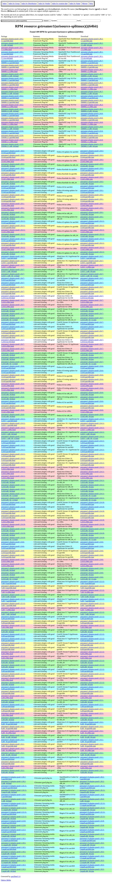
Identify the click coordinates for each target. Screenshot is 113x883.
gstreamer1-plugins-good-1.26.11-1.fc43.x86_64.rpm (92, 235)
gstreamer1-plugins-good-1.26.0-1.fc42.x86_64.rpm (92, 415)
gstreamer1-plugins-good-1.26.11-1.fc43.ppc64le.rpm (92, 226)
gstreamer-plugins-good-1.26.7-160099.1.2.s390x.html (12, 71)
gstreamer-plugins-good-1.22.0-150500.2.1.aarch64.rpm (92, 132)
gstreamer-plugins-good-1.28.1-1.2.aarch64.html (12, 53)
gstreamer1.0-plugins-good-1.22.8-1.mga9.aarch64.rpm (92, 822)
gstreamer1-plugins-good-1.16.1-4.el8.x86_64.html (13, 771)
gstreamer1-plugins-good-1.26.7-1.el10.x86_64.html (13, 354)
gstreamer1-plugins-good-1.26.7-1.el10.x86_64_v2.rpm (92, 363)
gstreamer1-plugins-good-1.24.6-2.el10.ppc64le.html (13, 552)
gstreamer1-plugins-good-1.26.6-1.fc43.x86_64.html (13, 393)
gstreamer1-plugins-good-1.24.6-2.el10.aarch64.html (13, 543)
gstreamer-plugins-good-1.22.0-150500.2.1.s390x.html (12, 141)
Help (91, 4)
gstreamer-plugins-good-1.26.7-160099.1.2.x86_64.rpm (92, 75)
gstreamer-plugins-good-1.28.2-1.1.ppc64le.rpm (92, 40)
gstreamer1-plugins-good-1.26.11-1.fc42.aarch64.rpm (92, 240)
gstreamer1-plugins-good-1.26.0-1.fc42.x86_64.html (13, 415)
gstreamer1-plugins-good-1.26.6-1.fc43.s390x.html (13, 385)
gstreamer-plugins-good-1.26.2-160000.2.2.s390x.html (12, 106)
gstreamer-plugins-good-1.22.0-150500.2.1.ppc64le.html (12, 136)
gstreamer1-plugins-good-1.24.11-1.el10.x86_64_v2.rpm (92, 495)
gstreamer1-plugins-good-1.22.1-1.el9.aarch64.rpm (92, 705)
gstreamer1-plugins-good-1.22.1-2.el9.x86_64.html (13, 701)
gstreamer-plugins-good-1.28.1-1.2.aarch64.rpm (92, 53)
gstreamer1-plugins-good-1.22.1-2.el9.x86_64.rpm (92, 701)
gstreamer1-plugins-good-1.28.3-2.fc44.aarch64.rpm (92, 152)
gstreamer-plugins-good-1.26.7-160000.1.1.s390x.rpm (92, 88)
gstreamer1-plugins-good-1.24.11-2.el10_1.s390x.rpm (92, 429)
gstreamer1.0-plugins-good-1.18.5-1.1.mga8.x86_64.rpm (92, 844)
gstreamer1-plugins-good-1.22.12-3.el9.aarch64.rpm (92, 670)
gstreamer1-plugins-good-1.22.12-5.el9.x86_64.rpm (92, 631)
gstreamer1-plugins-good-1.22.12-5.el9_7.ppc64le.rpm (92, 604)
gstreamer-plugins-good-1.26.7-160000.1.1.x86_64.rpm (92, 92)
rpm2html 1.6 (15, 876)
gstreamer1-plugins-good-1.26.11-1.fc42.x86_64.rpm (92, 253)
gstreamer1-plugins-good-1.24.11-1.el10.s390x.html (13, 468)
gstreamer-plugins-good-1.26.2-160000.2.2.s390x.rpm (92, 106)
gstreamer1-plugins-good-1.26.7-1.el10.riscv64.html (13, 341)
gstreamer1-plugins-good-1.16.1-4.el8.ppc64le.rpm (92, 763)
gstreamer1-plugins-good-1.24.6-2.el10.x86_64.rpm (92, 569)
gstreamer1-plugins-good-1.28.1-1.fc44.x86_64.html (13, 213)
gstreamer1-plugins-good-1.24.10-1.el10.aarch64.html (13, 503)
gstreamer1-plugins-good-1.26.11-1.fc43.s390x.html (13, 231)
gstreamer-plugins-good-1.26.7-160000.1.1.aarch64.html (12, 79)
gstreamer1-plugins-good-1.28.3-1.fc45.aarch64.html (13, 169)
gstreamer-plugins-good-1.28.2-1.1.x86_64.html (12, 44)
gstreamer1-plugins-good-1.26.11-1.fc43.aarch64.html (13, 222)
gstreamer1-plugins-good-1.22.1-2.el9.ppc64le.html (13, 692)
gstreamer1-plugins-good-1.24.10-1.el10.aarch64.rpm (92, 503)
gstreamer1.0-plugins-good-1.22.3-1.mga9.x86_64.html (13, 835)
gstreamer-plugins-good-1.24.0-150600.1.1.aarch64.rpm (92, 114)
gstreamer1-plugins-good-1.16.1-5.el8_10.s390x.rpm (92, 749)
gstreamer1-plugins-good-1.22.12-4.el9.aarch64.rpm (92, 635)
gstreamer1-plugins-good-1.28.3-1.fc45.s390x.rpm (92, 178)
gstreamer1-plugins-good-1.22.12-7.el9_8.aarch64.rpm (92, 582)
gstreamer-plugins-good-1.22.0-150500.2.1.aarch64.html (12, 132)
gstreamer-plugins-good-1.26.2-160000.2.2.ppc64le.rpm (92, 101)
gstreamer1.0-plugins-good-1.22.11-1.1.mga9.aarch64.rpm (92, 804)
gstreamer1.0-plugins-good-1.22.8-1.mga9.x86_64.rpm (92, 826)
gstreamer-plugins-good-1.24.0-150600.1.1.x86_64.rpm (92, 128)
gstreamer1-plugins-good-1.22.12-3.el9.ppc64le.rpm (92, 675)
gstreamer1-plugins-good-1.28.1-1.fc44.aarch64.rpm (92, 187)
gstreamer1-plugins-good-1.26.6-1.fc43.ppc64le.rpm (92, 376)
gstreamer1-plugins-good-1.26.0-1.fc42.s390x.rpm (92, 411)
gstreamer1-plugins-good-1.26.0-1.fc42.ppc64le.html (13, 407)
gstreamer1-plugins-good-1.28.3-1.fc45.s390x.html (13, 178)
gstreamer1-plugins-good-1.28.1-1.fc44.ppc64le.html (13, 196)
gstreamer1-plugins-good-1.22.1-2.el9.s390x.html (13, 697)
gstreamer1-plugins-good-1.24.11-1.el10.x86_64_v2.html (13, 495)
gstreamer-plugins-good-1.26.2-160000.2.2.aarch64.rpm (92, 97)
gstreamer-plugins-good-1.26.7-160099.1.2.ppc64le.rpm (92, 66)
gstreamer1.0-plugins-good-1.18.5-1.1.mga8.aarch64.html (13, 839)
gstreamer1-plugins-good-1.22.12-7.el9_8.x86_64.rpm (92, 596)
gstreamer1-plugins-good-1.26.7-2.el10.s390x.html (13, 301)
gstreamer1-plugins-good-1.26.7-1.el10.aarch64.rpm (92, 323)
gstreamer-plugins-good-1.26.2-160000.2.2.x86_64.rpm (92, 110)
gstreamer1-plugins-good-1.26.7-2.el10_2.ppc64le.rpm (92, 262)
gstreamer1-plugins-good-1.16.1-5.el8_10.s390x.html (13, 749)
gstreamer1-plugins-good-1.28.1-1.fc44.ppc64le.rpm (92, 196)
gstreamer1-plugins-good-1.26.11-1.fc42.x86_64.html (13, 253)
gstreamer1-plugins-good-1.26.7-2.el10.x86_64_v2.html (13, 319)
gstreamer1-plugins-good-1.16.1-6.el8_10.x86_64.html (13, 736)
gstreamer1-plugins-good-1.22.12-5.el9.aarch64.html (13, 618)
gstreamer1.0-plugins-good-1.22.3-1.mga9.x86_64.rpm (92, 835)
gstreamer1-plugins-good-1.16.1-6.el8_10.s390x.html (13, 732)
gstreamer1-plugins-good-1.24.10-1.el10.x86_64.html (13, 530)
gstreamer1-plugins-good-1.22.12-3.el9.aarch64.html (13, 670)
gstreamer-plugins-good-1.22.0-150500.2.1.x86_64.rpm (92, 145)
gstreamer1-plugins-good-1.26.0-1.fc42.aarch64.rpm (92, 402)
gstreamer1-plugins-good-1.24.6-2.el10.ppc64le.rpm (92, 552)
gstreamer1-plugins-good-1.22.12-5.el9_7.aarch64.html (13, 600)
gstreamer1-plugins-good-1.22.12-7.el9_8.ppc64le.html (13, 587)
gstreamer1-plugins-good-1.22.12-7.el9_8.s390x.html (13, 591)
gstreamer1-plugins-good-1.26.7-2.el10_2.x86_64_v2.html (13, 275)
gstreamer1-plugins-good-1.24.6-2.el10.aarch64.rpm (92, 543)
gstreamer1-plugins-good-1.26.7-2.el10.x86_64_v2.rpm (92, 319)
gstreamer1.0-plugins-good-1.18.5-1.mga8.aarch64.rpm (92, 848)
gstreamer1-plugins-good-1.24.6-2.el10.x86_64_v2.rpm (92, 578)
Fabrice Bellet (6, 880)
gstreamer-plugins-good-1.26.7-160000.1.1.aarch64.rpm (92, 79)
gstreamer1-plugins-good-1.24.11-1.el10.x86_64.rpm (92, 481)
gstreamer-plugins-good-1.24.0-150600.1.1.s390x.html (12, 123)
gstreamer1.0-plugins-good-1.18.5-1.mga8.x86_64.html (13, 853)
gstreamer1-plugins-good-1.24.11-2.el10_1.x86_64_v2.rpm (92, 437)
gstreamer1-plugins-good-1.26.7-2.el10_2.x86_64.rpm (92, 270)
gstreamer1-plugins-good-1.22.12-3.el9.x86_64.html (13, 683)
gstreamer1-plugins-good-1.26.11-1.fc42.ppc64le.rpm (92, 244)
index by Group (14, 4)
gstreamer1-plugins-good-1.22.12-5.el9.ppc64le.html (13, 622)
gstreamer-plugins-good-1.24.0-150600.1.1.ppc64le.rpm (92, 119)
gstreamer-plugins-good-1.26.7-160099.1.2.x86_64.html (12, 75)
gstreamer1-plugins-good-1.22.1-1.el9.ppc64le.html (13, 710)
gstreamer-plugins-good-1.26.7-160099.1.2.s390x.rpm (92, 71)
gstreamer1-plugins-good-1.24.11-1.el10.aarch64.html (13, 442)
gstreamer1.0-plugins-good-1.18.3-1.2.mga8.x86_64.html (13, 861)
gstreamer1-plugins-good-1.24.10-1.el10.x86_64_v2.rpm (92, 538)
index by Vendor (44, 4)
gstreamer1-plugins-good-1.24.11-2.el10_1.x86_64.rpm (92, 433)
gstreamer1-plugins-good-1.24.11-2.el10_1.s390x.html (13, 429)
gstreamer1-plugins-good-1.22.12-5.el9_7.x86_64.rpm (92, 613)
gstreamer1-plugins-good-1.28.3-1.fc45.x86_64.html (13, 183)
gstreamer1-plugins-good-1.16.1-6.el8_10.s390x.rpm (92, 732)
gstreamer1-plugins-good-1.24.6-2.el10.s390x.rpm (92, 560)
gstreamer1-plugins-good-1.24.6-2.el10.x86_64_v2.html (13, 578)
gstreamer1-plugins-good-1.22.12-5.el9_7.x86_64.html (13, 613)
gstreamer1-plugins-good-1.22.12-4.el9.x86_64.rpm (92, 662)
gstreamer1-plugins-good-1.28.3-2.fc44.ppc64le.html (13, 156)
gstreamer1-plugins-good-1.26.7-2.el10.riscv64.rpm (92, 297)
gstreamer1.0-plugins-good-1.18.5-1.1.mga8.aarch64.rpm (92, 839)
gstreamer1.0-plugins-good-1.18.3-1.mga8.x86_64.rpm (92, 870)
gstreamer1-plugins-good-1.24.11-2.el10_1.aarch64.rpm (92, 420)
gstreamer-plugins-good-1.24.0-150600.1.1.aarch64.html (12, 114)
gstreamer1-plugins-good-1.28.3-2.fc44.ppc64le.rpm (92, 156)
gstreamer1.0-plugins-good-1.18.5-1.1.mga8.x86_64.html (13, 844)
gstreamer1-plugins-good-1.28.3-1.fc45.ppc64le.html (13, 174)
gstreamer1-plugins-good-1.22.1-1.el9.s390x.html (13, 714)
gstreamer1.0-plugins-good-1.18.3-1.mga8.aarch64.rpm (92, 866)
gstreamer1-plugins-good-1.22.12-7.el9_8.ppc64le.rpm (92, 587)
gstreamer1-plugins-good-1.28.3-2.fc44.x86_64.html (13, 165)
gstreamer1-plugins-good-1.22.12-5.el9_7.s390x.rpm (92, 609)
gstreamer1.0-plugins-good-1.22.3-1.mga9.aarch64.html (13, 831)
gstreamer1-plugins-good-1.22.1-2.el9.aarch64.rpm (92, 688)
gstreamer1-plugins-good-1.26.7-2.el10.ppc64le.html (13, 288)
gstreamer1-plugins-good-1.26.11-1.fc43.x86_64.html (13, 235)
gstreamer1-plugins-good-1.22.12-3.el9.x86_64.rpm (92, 683)
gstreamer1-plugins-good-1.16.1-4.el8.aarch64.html (13, 758)
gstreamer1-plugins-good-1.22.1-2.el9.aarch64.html (13, 688)
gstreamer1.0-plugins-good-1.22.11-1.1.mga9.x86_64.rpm (92, 809)
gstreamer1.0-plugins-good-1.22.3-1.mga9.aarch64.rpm (92, 831)
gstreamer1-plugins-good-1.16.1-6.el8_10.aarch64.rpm (92, 723)
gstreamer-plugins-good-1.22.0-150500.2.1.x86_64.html (12, 145)
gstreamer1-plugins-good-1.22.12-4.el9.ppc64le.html (13, 644)
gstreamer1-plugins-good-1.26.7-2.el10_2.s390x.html (13, 266)
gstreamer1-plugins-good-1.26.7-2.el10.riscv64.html (13, 297)
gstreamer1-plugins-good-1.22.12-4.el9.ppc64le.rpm (92, 644)
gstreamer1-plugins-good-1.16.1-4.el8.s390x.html (13, 767)
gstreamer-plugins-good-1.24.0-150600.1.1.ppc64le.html (12, 119)
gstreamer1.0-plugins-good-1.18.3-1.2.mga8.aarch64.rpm (92, 857)
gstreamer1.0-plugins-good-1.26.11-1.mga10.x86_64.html (14, 791)
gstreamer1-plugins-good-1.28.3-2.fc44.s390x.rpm (92, 161)
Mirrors (85, 4)
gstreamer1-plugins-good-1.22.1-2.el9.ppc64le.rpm (92, 692)
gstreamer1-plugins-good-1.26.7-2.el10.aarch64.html (13, 279)
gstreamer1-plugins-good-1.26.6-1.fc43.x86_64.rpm (92, 393)
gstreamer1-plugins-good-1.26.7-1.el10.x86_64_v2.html (13, 363)
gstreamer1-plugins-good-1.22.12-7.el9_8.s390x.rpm (92, 591)
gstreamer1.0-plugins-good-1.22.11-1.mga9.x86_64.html (14, 818)
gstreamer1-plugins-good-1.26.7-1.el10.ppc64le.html (13, 332)
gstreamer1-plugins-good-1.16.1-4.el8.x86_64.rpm (92, 771)
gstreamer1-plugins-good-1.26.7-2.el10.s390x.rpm (92, 301)
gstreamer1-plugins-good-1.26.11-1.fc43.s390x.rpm (92, 231)
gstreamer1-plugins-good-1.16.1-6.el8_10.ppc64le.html (13, 727)
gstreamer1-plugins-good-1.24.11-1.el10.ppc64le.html (13, 455)
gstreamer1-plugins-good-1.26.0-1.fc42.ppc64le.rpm (92, 407)
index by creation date (60, 4)
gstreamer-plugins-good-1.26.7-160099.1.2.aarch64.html (12, 62)
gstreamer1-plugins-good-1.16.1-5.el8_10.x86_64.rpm (92, 754)
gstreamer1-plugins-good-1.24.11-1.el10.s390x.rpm (92, 468)
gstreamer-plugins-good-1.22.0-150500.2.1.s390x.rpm (92, 141)
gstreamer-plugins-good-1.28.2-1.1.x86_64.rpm (92, 44)
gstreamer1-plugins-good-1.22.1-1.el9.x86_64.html (13, 719)
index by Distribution (29, 4)
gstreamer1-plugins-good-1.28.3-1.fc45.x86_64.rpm (92, 183)
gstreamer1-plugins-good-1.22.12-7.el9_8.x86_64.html (13, 596)
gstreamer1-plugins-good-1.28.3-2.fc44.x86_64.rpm (92, 165)
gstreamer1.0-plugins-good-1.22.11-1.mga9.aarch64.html (14, 813)
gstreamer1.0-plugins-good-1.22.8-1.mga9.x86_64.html (13, 826)
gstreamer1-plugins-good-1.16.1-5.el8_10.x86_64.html (13, 754)
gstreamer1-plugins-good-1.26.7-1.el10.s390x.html (13, 345)
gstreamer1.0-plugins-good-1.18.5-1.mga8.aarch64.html (13, 848)
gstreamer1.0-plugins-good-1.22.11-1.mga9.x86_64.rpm (92, 818)
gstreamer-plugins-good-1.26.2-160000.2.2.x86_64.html (12, 110)
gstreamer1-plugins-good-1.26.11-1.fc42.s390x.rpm (92, 248)
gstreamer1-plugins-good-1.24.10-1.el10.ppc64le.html (13, 512)
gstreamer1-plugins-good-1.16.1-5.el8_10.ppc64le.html (13, 745)
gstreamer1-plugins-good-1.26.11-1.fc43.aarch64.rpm (92, 222)
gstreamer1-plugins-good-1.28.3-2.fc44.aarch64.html (13, 152)
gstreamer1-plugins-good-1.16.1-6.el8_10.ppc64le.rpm (92, 727)
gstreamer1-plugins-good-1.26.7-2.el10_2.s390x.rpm (92, 266)
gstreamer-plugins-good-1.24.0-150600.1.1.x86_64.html (12, 128)
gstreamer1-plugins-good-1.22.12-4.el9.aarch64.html (13, 635)
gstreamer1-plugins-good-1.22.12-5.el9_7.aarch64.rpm (92, 600)
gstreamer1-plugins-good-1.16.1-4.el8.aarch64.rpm (92, 758)
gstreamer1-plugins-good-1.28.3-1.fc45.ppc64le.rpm (92, 174)
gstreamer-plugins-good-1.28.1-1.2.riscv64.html (12, 57)
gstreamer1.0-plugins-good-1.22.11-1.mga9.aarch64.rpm (92, 813)
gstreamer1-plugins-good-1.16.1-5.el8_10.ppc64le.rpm (92, 745)
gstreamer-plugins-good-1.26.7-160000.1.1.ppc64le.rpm (92, 84)
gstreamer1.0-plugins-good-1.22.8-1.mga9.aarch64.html (13, 822)
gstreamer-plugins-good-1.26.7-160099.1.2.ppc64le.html (12, 66)
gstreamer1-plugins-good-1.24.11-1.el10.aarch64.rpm (92, 442)
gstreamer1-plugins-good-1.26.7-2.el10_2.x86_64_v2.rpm (92, 275)
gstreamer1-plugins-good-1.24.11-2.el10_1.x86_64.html (13, 433)
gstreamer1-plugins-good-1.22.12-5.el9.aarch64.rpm (92, 618)
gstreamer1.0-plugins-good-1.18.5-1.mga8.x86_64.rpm (92, 853)
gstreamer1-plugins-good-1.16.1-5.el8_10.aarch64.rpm (92, 741)
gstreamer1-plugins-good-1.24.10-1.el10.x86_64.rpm (92, 530)
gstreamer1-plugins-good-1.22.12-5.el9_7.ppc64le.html (13, 604)
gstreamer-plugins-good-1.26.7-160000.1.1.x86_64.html (12, 92)
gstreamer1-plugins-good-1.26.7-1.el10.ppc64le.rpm (92, 332)
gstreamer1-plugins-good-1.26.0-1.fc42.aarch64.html (13, 402)
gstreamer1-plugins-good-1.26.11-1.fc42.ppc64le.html (13, 244)
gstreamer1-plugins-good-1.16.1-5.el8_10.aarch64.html (13, 741)
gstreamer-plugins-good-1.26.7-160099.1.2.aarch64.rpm (92, 62)
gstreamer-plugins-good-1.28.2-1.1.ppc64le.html (12, 40)
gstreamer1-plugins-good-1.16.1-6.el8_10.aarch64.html (13, 723)
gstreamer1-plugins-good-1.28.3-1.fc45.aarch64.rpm (92, 169)
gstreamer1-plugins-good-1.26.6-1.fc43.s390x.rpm (92, 385)
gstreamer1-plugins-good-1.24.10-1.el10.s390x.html (13, 521)
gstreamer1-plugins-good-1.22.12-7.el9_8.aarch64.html (13, 582)
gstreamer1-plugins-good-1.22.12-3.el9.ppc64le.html (13, 675)
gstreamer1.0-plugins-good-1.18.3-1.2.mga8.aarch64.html (13, 857)
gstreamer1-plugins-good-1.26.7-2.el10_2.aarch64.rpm (92, 257)
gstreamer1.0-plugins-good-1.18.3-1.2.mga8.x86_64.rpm (92, 861)
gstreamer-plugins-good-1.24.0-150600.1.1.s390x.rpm (92, 123)
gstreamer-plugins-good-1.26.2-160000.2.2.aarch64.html (12, 97)
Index (5, 4)
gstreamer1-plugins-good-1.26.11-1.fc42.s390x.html (13, 248)
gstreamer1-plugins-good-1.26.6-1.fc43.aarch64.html (13, 367)
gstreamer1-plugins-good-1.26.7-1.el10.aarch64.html (13, 323)
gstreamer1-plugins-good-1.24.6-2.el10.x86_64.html (13, 569)
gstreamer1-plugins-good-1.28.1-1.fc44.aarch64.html (13, 187)
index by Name (75, 4)
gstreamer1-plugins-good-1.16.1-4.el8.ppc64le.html (13, 763)
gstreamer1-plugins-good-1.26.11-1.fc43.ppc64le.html (13, 226)
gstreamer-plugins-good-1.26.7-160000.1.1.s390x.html (12, 88)
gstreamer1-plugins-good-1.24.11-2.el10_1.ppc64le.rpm (92, 424)
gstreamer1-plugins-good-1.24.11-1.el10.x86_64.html (13, 481)
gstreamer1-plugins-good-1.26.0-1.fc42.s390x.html (13, 411)
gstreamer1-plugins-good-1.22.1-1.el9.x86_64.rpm (92, 719)
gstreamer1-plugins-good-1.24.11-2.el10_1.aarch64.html (13, 420)
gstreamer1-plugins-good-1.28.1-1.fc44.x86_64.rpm (92, 213)
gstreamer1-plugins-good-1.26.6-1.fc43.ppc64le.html (13, 376)
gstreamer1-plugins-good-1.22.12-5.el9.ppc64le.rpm (92, 622)
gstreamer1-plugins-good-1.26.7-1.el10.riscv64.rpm (92, 341)
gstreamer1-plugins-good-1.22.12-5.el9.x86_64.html (13, 631)
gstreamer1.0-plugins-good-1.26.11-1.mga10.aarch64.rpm (92, 787)
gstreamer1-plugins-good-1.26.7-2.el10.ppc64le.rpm (92, 288)
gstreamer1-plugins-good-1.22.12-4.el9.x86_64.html (13, 662)
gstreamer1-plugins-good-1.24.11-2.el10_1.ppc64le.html (13, 424)
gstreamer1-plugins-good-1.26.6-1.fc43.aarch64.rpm (92, 367)
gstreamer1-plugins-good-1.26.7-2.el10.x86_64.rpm (92, 310)
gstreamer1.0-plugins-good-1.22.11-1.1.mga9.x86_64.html (14, 809)
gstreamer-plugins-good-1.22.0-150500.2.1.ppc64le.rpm (92, 136)
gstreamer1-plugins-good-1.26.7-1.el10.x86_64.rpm (92, 354)
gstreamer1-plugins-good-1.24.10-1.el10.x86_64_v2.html (13, 538)
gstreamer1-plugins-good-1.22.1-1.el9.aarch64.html (13, 705)
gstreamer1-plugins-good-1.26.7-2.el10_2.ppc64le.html (13, 262)
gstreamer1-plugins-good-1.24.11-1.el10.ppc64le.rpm (92, 455)
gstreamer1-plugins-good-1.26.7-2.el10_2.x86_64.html (13, 270)
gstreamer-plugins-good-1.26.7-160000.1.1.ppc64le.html (12, 84)
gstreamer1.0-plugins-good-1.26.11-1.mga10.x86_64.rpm (92, 791)
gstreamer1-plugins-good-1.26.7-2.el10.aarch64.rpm (92, 279)
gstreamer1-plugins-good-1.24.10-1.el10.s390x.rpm (92, 521)
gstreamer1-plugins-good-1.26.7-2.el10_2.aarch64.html (13, 257)
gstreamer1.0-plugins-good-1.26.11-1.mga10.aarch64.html (14, 787)
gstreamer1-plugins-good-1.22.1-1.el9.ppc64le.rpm (92, 710)
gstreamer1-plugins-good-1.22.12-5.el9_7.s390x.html (13, 609)
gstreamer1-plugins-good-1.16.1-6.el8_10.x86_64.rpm (92, 736)
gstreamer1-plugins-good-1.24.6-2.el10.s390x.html (13, 560)
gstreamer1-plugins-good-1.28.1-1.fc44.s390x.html (13, 205)
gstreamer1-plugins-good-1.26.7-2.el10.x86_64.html (13, 310)
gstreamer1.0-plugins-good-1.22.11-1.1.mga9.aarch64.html (14, 804)
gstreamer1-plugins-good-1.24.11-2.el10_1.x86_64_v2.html (13, 437)
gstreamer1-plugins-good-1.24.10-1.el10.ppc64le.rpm (92, 512)
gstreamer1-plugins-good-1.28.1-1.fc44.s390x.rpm (92, 205)
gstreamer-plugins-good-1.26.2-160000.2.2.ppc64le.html (12, 101)
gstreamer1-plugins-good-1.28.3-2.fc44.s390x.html (13, 161)
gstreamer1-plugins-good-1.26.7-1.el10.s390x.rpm (92, 345)
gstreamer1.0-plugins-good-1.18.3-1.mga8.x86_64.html (13, 870)
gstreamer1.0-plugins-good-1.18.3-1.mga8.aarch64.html (13, 866)
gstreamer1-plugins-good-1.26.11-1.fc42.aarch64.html (13, 240)
